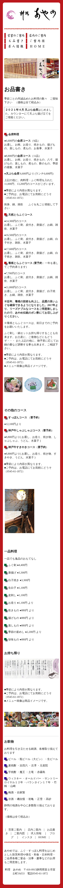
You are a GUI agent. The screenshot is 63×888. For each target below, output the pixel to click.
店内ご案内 (34, 829)
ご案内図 (19, 833)
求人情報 (36, 833)
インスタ (27, 837)
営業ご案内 (15, 829)
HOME (42, 837)
